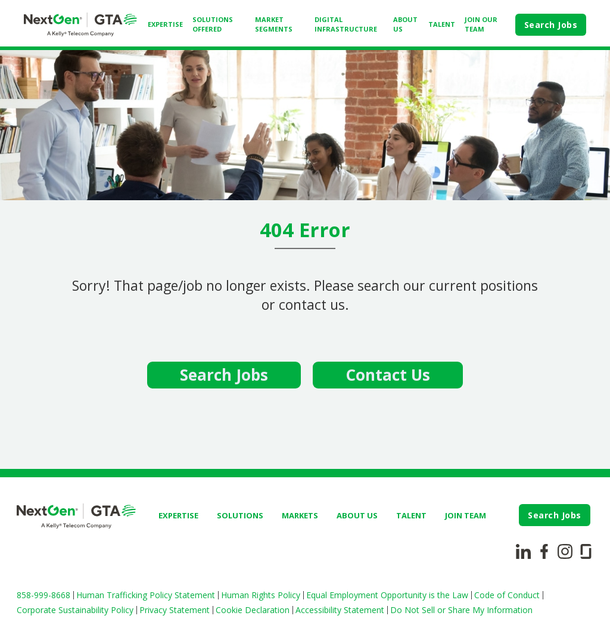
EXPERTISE (165, 24)
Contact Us (388, 374)
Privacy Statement (174, 609)
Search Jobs (551, 24)
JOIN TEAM (465, 515)
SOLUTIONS (240, 515)
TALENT (441, 24)
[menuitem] (165, 24)
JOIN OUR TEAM (481, 24)
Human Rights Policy (260, 595)
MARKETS (300, 515)
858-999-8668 (43, 595)
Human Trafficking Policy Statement (145, 595)
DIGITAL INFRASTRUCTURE (346, 24)
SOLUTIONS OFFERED (212, 24)
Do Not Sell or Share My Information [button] (461, 609)
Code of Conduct (507, 595)
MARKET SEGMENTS (273, 24)
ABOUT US (405, 24)
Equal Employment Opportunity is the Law (387, 595)
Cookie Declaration (253, 609)
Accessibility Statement (339, 609)
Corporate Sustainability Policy (75, 609)
